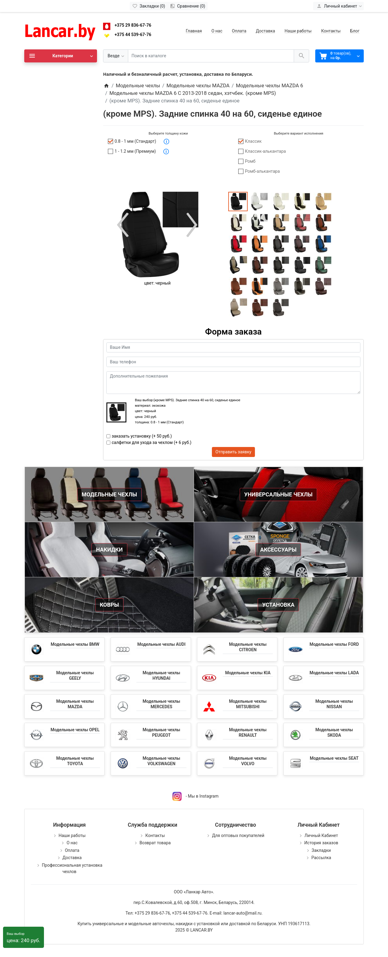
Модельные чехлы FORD (334, 644)
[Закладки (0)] (149, 6)
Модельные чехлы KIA (248, 672)
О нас (216, 30)
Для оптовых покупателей (238, 835)
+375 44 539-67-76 (133, 34)
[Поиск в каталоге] (211, 55)
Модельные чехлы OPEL (75, 729)
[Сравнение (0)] (187, 6)
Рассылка (321, 857)
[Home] (106, 85)
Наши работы (298, 30)
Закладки (321, 850)
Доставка (265, 30)
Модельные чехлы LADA (334, 672)
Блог (355, 30)
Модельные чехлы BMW (75, 644)
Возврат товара (155, 842)
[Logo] (60, 30)
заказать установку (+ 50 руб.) (142, 436)
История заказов (321, 842)
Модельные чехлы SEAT (334, 758)
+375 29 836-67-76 (133, 25)
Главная (194, 30)
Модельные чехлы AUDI (161, 644)
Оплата (239, 30)
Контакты (330, 30)
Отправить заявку (233, 451)
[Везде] (115, 55)
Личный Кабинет (321, 835)
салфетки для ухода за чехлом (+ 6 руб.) (152, 442)
